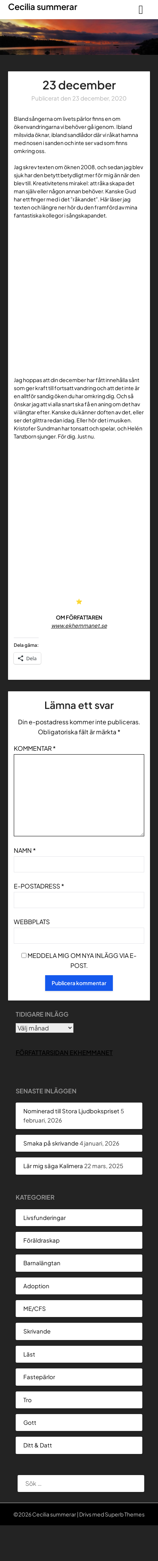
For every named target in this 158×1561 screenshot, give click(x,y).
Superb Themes (125, 1514)
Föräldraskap (41, 1240)
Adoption (36, 1285)
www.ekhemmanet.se (79, 625)
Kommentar (35, 748)
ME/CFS (34, 1308)
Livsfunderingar (44, 1217)
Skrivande (36, 1331)
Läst (29, 1354)
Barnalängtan (41, 1262)
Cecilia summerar (42, 6)
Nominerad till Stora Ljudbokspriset (71, 1110)
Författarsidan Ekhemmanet (64, 1052)
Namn (25, 850)
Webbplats (32, 922)
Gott (29, 1422)
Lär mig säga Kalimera (53, 1165)
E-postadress (39, 886)
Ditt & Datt (37, 1445)
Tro (27, 1399)
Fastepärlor (39, 1376)
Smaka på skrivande (50, 1143)
